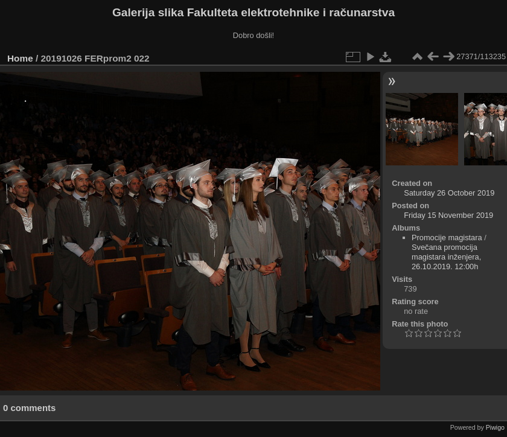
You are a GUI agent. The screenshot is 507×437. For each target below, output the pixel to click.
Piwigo (495, 427)
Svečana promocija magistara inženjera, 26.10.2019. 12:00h (446, 257)
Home (20, 58)
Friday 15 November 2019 (448, 215)
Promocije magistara (447, 237)
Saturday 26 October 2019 (449, 192)
